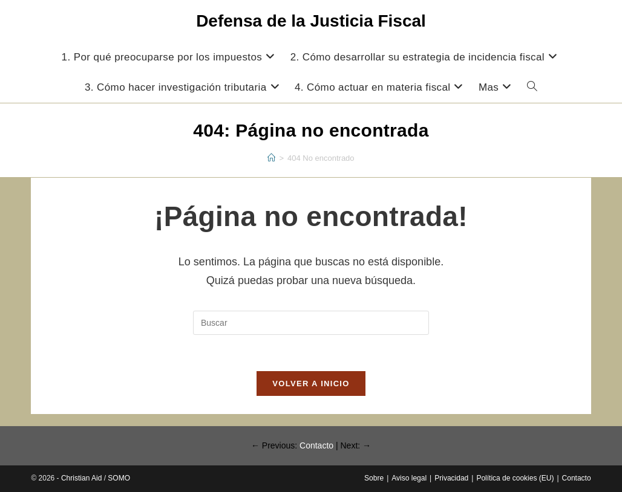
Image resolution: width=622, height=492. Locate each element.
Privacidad (451, 478)
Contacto (316, 445)
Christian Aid (81, 478)
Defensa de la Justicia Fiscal (311, 20)
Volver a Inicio (310, 383)
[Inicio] (271, 158)
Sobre (374, 478)
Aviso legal (409, 478)
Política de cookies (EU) (515, 478)
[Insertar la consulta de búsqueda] (311, 323)
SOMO (119, 478)
